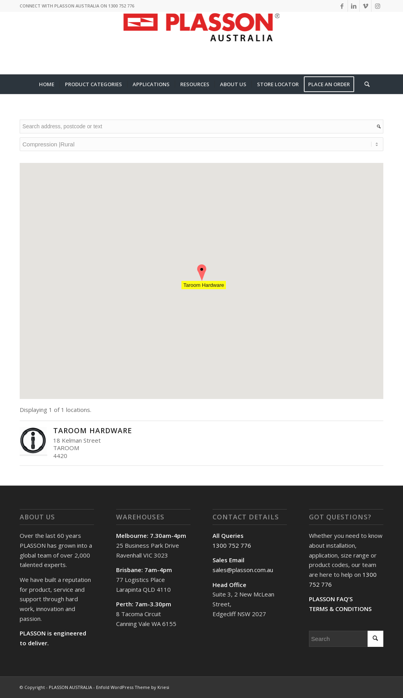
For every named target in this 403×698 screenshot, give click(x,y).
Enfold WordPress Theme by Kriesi (132, 687)
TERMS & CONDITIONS (340, 609)
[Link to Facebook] (342, 6)
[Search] (364, 84)
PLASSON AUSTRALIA (70, 687)
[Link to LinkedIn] (353, 6)
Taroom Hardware (92, 430)
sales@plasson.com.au (243, 570)
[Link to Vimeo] (365, 6)
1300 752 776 (232, 545)
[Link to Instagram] (377, 6)
